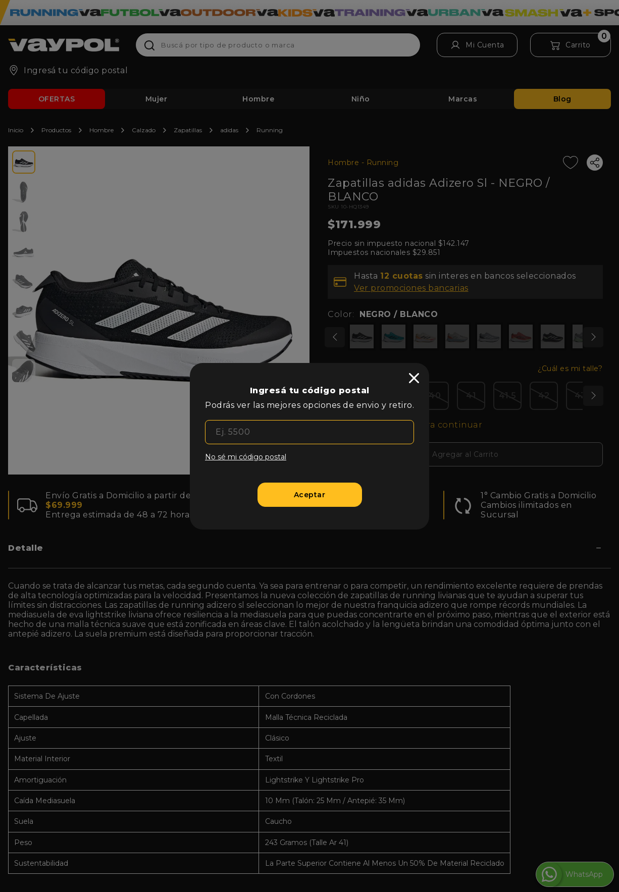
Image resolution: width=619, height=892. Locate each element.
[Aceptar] (309, 495)
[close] (414, 378)
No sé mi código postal (245, 456)
